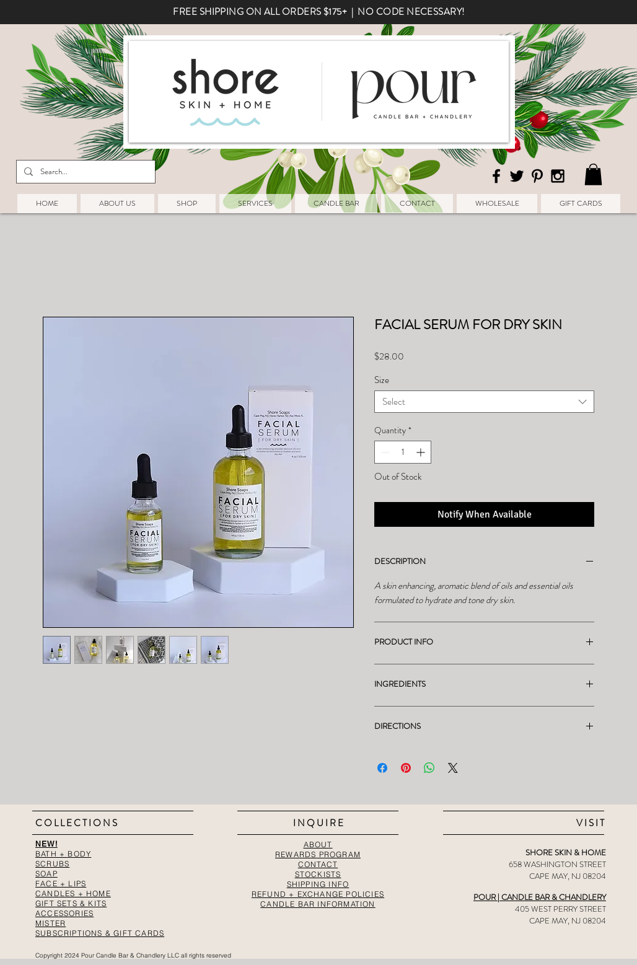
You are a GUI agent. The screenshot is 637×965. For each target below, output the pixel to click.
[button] (593, 174)
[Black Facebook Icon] (496, 176)
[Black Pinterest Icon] (537, 176)
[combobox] (484, 401)
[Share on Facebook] (382, 767)
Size (381, 380)
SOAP (46, 873)
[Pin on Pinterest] (405, 767)
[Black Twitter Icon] (516, 176)
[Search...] (84, 172)
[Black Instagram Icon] (557, 176)
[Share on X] (453, 767)
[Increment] (421, 452)
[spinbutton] (403, 452)
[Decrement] (384, 452)
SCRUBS (52, 863)
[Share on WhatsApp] (429, 767)
